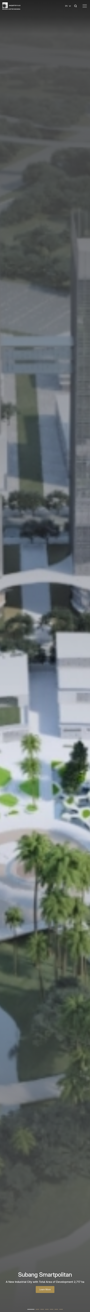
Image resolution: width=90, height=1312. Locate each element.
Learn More (45, 1289)
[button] (30, 1309)
